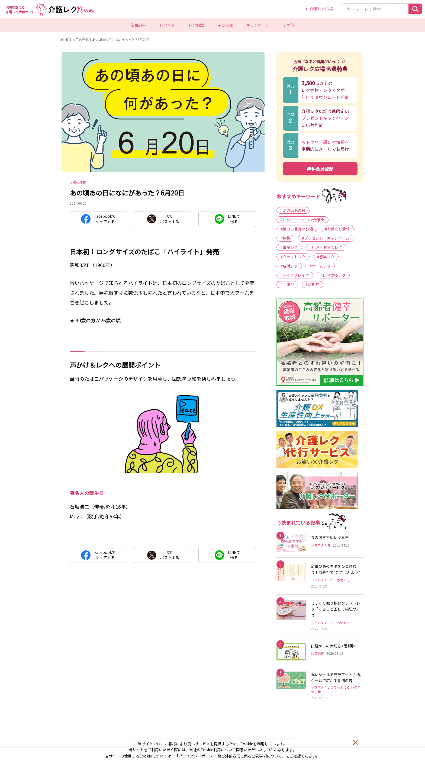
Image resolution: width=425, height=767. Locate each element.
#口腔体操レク (333, 275)
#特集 (285, 238)
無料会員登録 (320, 168)
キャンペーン (258, 25)
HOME (64, 39)
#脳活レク (289, 266)
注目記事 (138, 25)
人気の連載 (80, 39)
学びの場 (225, 25)
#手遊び (287, 284)
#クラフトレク (293, 256)
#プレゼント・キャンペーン (325, 238)
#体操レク (289, 247)
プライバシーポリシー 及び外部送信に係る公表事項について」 (232, 756)
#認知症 (312, 284)
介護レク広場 (321, 8)
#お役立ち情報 (337, 229)
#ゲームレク (320, 266)
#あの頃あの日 (293, 210)
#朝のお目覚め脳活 (297, 229)
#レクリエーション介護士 (302, 219)
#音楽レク (325, 256)
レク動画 (196, 25)
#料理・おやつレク (326, 247)
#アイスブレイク (295, 275)
